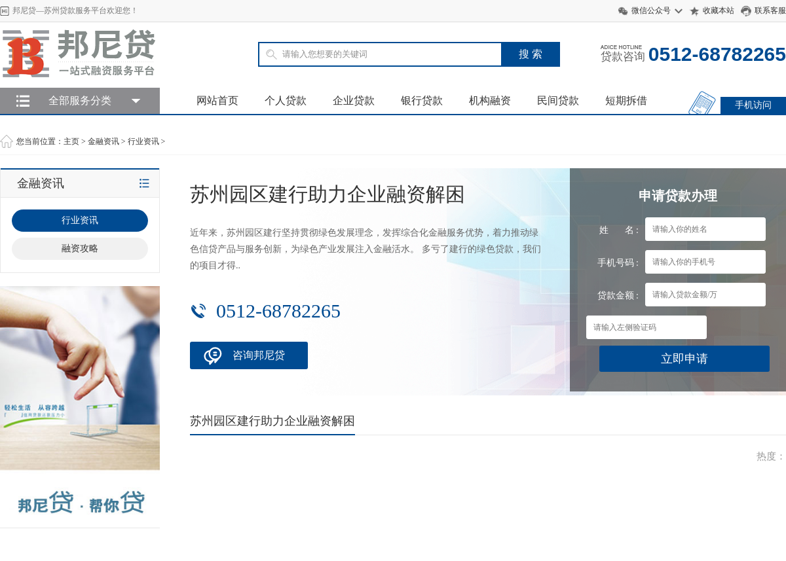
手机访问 (753, 105)
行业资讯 (143, 141)
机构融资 (490, 100)
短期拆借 (626, 100)
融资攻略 (80, 248)
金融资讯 (103, 141)
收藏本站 (718, 10)
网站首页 (217, 100)
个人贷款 (286, 100)
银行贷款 (422, 100)
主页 (71, 141)
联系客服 (770, 10)
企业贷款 (354, 100)
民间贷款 (558, 100)
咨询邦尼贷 (259, 355)
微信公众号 (651, 10)
